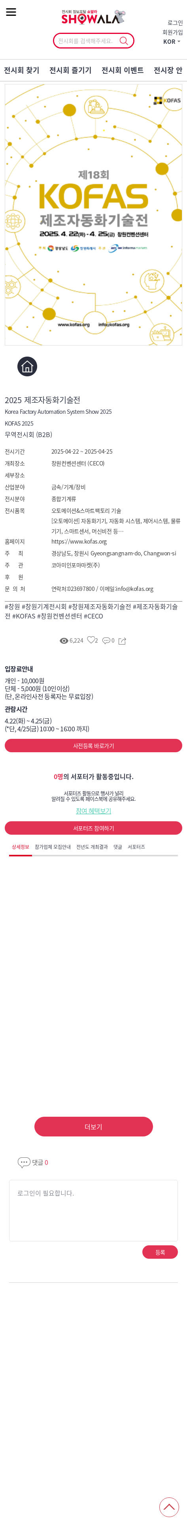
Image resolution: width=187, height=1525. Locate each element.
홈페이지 (27, 367)
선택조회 (123, 41)
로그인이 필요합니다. (45, 1193)
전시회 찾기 (22, 70)
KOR (169, 41)
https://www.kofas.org (79, 541)
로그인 (175, 22)
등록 (160, 1252)
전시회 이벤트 (123, 70)
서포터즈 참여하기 (93, 828)
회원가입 (172, 32)
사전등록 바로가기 (93, 745)
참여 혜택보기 (93, 810)
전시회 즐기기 (70, 70)
